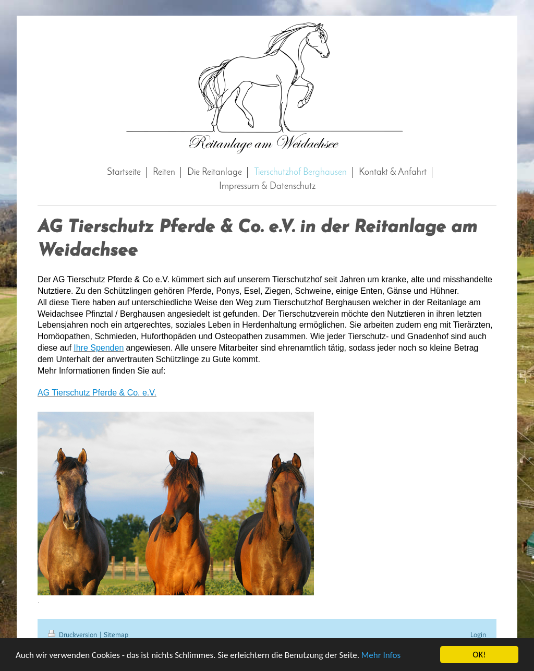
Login (478, 634)
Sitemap (116, 634)
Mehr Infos (380, 655)
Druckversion (73, 634)
